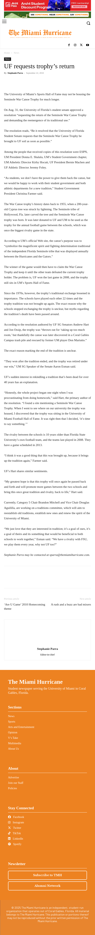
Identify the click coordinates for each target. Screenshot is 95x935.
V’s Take (13, 737)
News (16, 52)
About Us (13, 748)
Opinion (12, 732)
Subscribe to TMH (47, 875)
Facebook (16, 817)
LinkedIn (15, 838)
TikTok (14, 833)
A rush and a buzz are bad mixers (71, 604)
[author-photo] (47, 643)
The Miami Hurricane (35, 682)
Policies (12, 788)
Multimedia (14, 743)
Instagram (16, 822)
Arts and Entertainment (21, 727)
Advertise (13, 777)
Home (7, 52)
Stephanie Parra (15, 73)
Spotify (14, 844)
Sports (11, 721)
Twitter (14, 827)
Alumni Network (47, 886)
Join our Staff (15, 782)
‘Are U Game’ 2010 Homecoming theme (24, 606)
